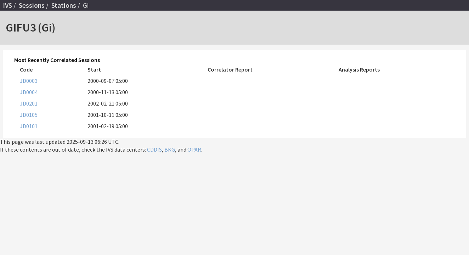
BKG (169, 149)
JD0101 (29, 126)
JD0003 (29, 80)
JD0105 (29, 114)
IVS (7, 5)
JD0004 (29, 92)
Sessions (32, 5)
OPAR (194, 149)
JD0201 (29, 103)
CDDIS (154, 149)
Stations (63, 5)
